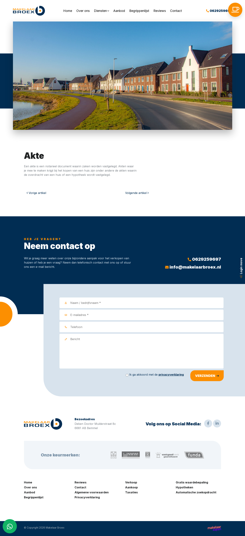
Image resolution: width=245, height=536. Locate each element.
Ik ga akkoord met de (156, 374)
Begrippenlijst (139, 11)
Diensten (100, 11)
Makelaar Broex (55, 527)
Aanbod (119, 11)
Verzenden (205, 376)
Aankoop (131, 487)
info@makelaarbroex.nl (193, 267)
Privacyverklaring (87, 497)
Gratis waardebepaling (192, 482)
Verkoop (131, 482)
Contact (176, 11)
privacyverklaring (171, 374)
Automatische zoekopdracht (196, 492)
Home (67, 11)
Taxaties (131, 492)
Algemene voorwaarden (92, 492)
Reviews (159, 11)
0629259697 (219, 11)
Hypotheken (184, 487)
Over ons (83, 11)
